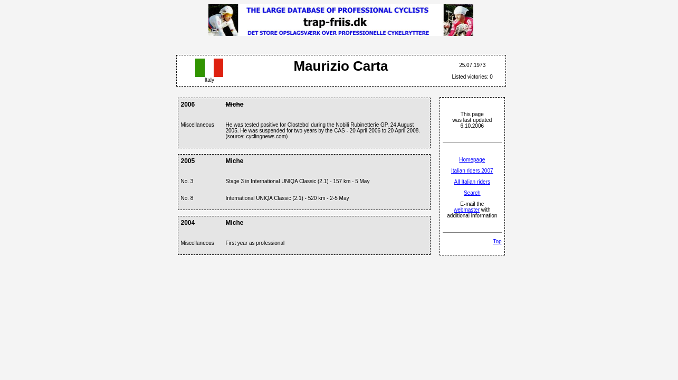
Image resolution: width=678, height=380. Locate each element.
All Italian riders (472, 182)
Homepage (472, 160)
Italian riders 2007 (472, 171)
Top (497, 241)
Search (472, 193)
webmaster (467, 210)
